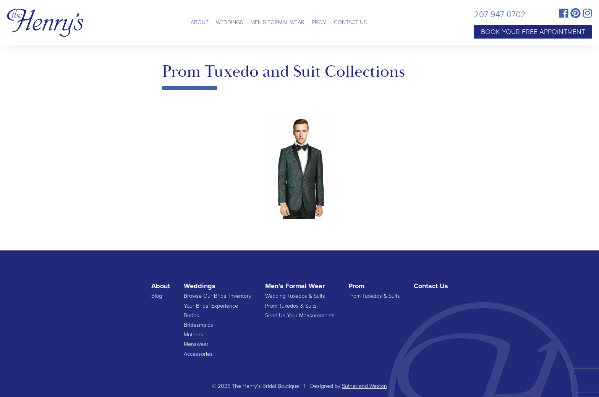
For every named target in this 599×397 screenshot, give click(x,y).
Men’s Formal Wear (277, 22)
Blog (156, 296)
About (200, 22)
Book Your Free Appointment (533, 31)
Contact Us (350, 22)
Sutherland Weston (364, 386)
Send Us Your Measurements (300, 315)
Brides (191, 315)
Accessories (198, 354)
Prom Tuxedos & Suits (291, 306)
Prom (319, 22)
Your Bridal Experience (211, 306)
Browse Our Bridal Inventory (217, 296)
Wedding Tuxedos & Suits (295, 296)
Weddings (229, 22)
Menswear (196, 344)
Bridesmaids (198, 325)
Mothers (193, 334)
